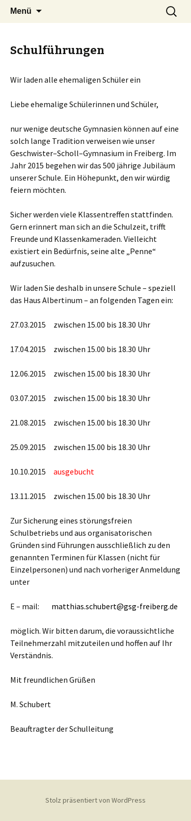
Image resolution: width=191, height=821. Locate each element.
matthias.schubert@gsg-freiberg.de (114, 606)
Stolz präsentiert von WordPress (95, 800)
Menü (21, 11)
